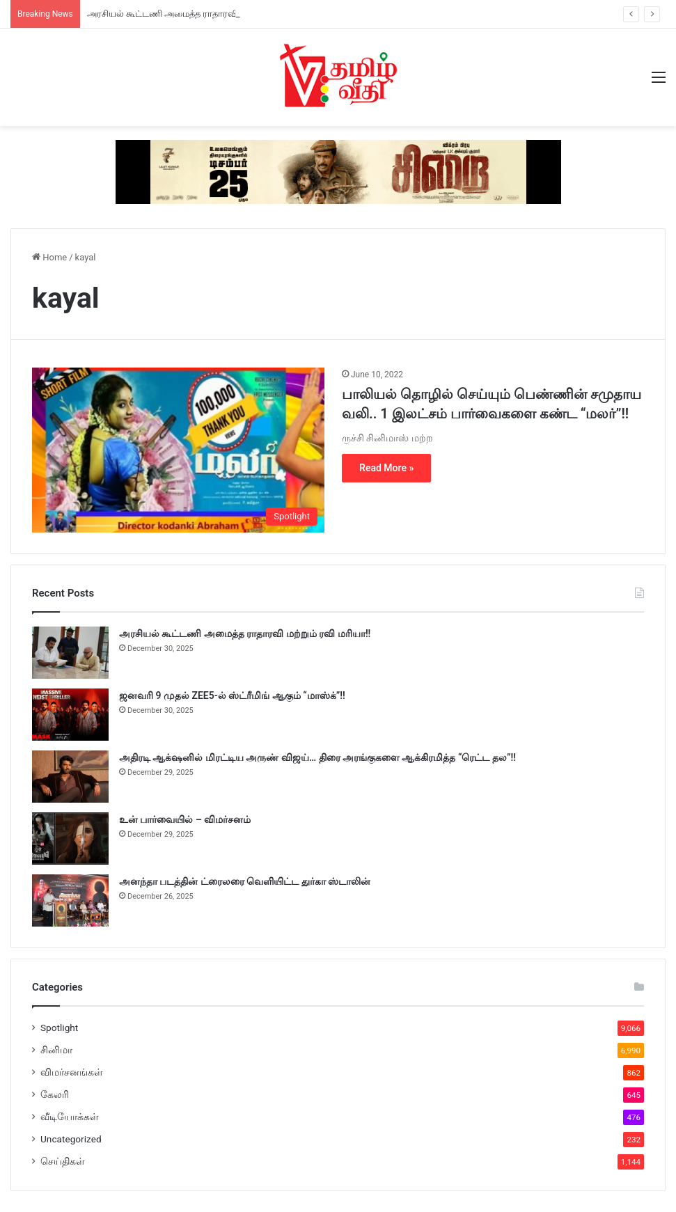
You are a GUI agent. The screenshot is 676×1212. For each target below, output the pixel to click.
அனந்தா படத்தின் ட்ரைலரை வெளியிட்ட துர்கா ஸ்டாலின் (244, 881)
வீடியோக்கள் (69, 1116)
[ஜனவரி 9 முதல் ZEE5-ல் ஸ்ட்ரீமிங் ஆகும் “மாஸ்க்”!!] (70, 714)
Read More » (386, 467)
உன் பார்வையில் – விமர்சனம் (185, 819)
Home (49, 257)
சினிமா (56, 1049)
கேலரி (54, 1094)
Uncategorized (71, 1138)
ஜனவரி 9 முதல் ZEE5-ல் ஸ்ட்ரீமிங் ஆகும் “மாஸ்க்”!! (232, 695)
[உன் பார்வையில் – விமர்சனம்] (70, 838)
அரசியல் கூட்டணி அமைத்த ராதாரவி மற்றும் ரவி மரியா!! (203, 13)
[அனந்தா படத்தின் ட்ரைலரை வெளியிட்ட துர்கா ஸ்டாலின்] (70, 900)
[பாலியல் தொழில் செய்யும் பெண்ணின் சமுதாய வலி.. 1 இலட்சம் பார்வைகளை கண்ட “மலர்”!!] (178, 450)
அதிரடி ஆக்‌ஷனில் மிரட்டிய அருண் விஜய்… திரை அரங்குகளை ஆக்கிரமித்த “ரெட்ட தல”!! (317, 757)
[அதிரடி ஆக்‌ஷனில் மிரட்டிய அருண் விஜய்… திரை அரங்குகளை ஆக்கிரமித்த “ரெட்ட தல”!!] (70, 776)
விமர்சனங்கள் (71, 1072)
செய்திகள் (62, 1161)
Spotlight (59, 1027)
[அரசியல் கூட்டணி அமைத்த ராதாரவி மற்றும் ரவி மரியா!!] (70, 653)
